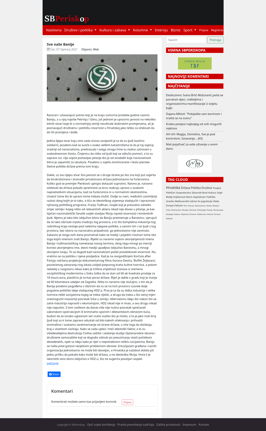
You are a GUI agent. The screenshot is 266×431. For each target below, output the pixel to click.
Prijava (203, 30)
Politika (196, 188)
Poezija (209, 210)
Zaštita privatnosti (168, 425)
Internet (210, 214)
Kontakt (204, 425)
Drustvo (217, 214)
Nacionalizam (200, 206)
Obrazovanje (218, 210)
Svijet (220, 192)
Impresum (189, 425)
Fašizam (178, 205)
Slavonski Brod (199, 192)
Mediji (169, 196)
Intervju (161, 30)
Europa (170, 205)
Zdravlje (185, 210)
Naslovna (54, 30)
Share (54, 374)
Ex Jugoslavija (205, 201)
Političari (170, 192)
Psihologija (201, 210)
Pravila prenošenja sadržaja (135, 425)
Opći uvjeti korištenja (101, 425)
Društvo (207, 188)
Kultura (212, 192)
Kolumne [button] (141, 30)
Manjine (216, 206)
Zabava (177, 214)
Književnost (179, 196)
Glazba (209, 206)
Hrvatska (173, 187)
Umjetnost (184, 214)
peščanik (53, 363)
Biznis (175, 30)
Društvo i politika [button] (79, 30)
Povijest (217, 188)
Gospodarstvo (183, 192)
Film (185, 206)
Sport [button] (188, 30)
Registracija (219, 30)
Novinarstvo (176, 210)
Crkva (168, 210)
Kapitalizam (199, 196)
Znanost (193, 214)
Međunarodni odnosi (186, 201)
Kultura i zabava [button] (113, 30)
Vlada (216, 201)
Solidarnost (201, 214)
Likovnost (193, 210)
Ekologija (169, 214)
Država (185, 188)
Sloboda (169, 218)
